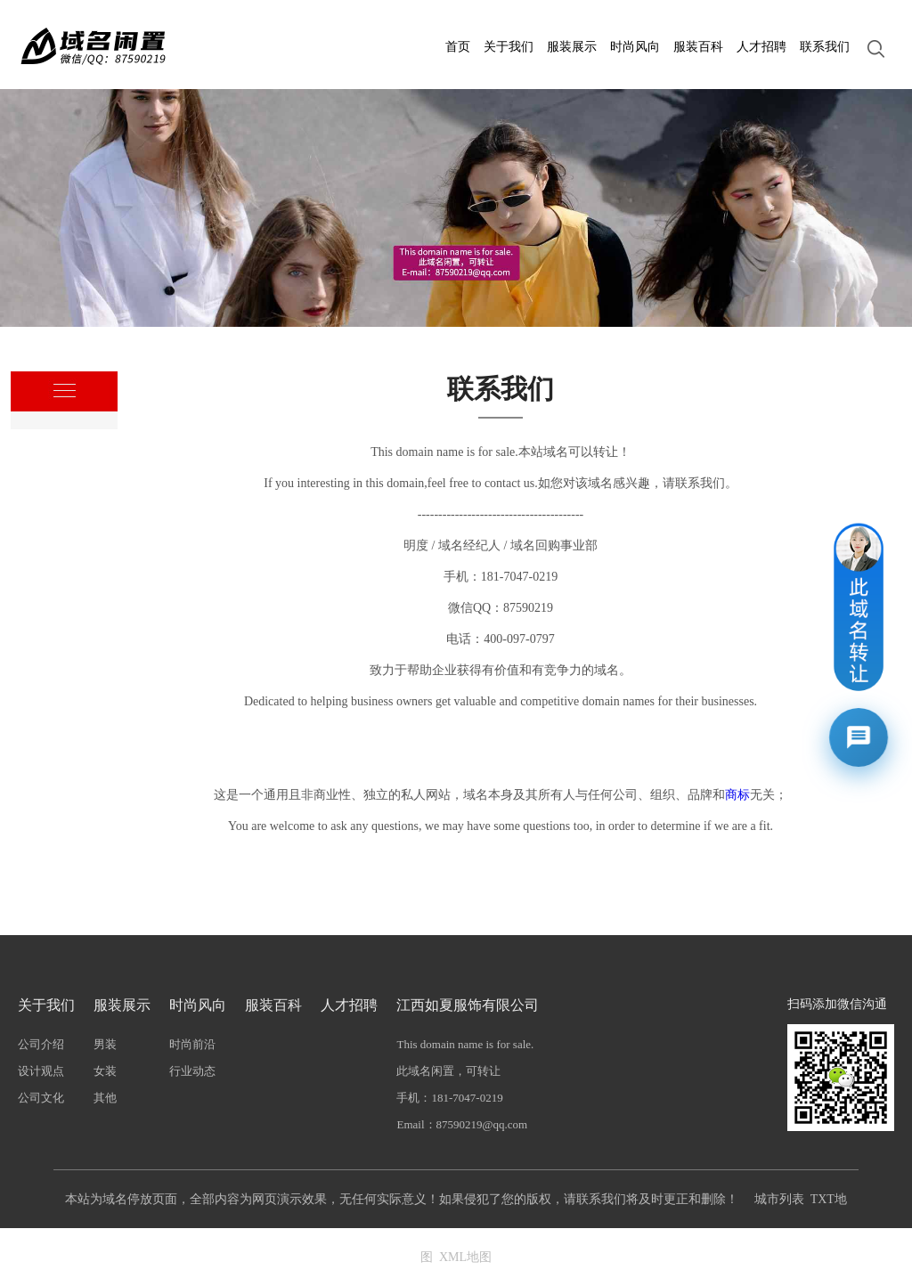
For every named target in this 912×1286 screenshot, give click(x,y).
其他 (105, 1097)
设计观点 (41, 1071)
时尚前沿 (192, 1044)
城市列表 (779, 1199)
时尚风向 (635, 46)
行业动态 (192, 1071)
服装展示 (572, 46)
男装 (105, 1044)
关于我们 (508, 46)
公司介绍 (41, 1044)
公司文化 (41, 1097)
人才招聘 (761, 46)
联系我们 (825, 46)
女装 (105, 1071)
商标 (737, 795)
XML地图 (465, 1257)
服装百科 (698, 46)
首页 (457, 46)
